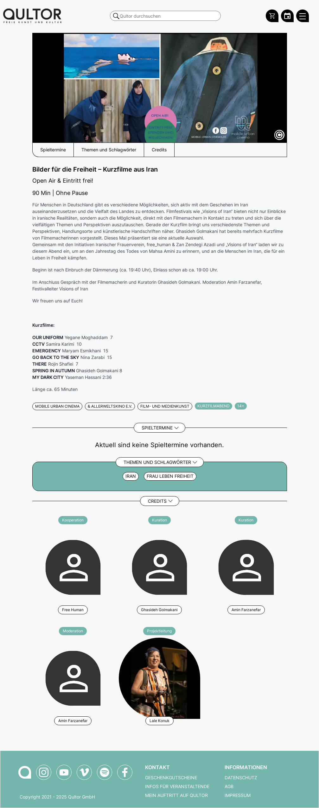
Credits (157, 501)
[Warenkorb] (272, 15)
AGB (229, 786)
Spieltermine (157, 427)
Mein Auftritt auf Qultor (176, 795)
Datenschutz (241, 777)
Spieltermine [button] (53, 149)
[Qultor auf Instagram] (43, 772)
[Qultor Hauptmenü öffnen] (302, 15)
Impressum (238, 795)
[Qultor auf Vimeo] (84, 772)
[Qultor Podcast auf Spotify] (104, 772)
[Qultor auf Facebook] (124, 772)
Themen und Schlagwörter (157, 462)
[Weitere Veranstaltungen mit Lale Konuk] (159, 677)
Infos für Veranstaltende (177, 786)
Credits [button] (159, 149)
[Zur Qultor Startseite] (32, 16)
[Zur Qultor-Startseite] (24, 772)
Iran (130, 476)
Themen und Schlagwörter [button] (108, 149)
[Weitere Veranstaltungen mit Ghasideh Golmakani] (159, 566)
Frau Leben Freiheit (170, 476)
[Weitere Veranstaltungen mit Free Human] (73, 566)
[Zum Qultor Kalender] (287, 15)
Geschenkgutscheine (171, 777)
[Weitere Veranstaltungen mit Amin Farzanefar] (246, 566)
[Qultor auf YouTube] (64, 772)
